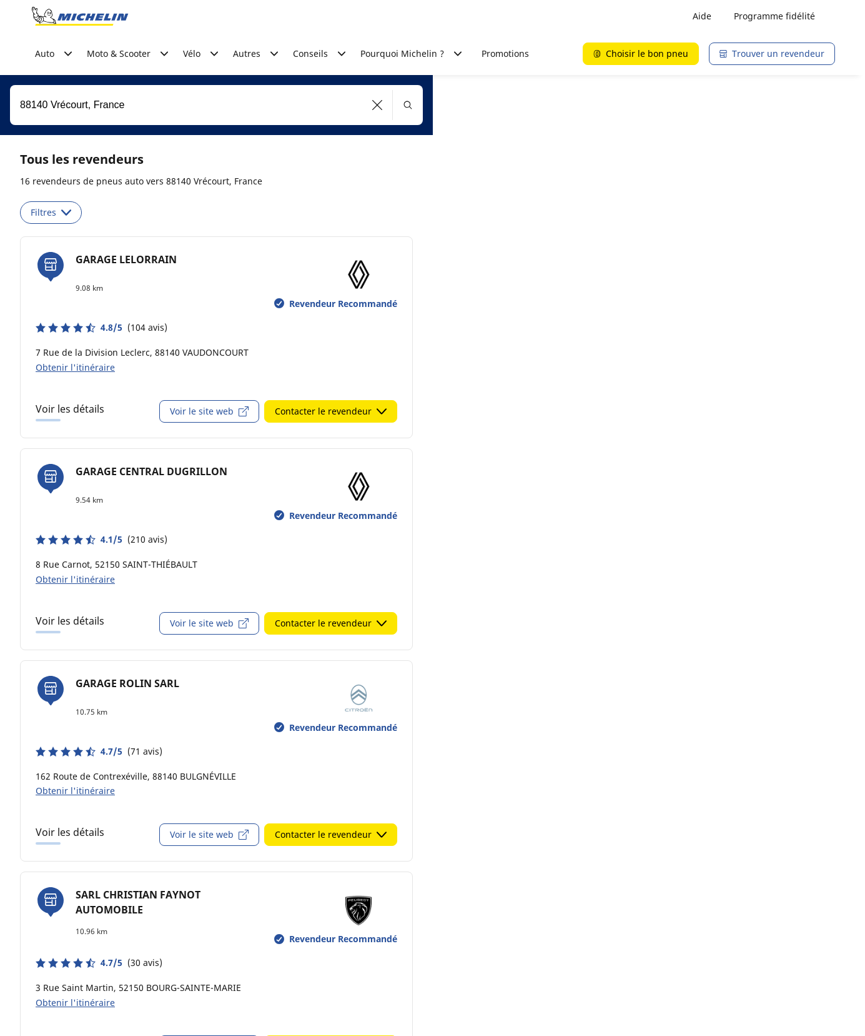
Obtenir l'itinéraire (75, 367)
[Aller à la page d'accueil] (80, 16)
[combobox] (216, 105)
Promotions (505, 53)
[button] (377, 105)
